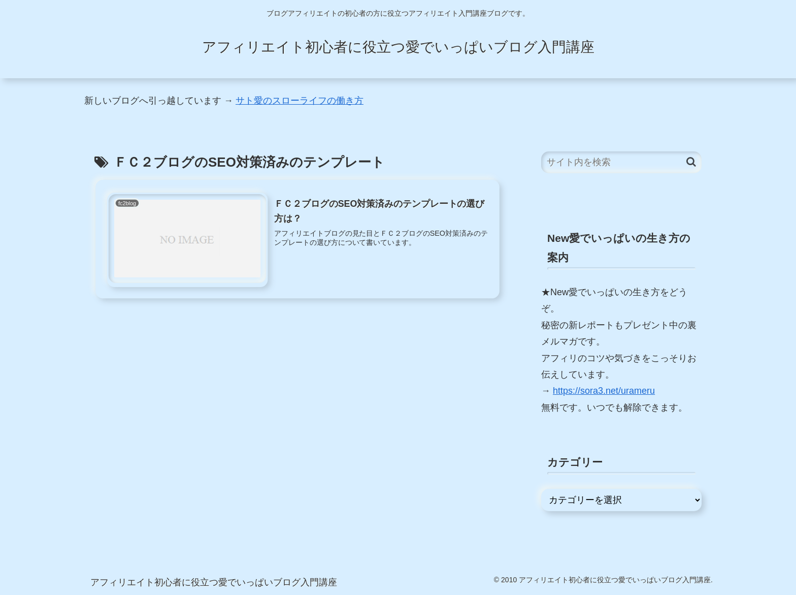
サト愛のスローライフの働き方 (299, 101)
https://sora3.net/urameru (604, 391)
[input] (621, 162)
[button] (691, 162)
